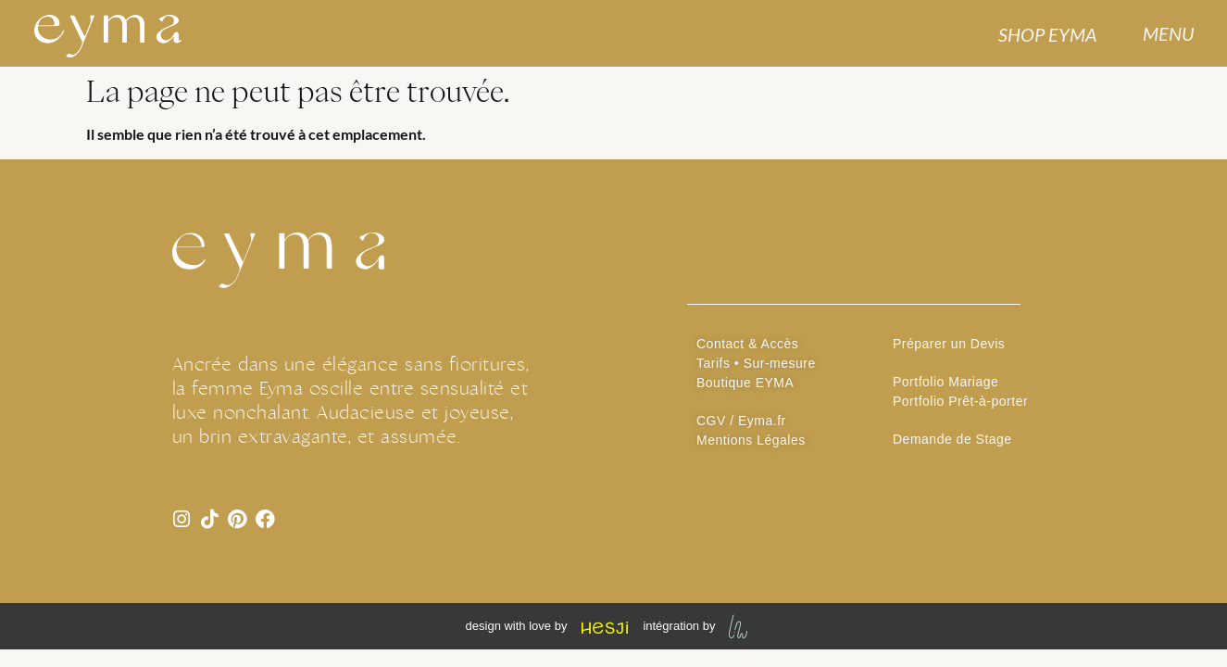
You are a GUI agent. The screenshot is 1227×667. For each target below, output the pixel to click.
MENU (1168, 33)
